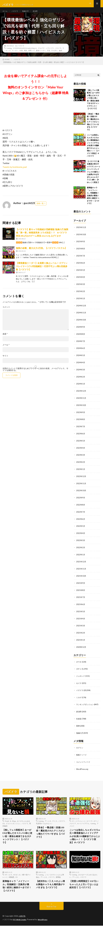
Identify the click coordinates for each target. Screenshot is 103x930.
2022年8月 (80, 505)
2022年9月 (80, 498)
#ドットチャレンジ (78, 818)
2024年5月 (80, 358)
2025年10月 (81, 239)
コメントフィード (83, 759)
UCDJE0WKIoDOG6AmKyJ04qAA (25, 53)
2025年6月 (80, 267)
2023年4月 (80, 449)
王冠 (48, 55)
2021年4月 (80, 617)
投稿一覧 (40, 208)
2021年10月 (81, 575)
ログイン (80, 745)
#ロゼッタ (17, 877)
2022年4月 (80, 533)
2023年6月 (80, 435)
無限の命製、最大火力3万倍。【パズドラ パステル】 (41, 253)
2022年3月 (80, 540)
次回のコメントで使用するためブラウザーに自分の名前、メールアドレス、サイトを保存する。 (35, 374)
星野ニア (31, 55)
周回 (25, 55)
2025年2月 (80, 295)
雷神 (78, 723)
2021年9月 (80, 582)
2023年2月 (80, 463)
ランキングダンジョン (85, 702)
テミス (54, 818)
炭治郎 (38, 13)
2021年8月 (80, 589)
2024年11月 (81, 316)
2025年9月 (80, 246)
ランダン (15, 55)
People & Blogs (10, 818)
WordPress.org (82, 766)
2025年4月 (80, 281)
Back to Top (52, 911)
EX (16, 880)
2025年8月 (80, 253)
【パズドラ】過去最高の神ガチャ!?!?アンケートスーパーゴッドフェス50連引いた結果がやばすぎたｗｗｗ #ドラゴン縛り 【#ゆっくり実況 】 (93, 176)
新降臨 (58, 880)
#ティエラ (8, 877)
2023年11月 (81, 400)
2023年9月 (80, 414)
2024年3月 (80, 372)
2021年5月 (80, 610)
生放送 (79, 716)
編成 (60, 55)
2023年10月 (81, 407)
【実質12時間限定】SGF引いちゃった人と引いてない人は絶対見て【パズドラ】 (84, 888)
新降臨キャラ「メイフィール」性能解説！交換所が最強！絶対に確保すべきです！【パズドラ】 (93, 200)
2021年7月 (80, 596)
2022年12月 (81, 477)
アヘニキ (48, 818)
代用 (21, 55)
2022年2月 (80, 547)
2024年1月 (80, 386)
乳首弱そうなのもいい (44, 820)
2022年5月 (80, 526)
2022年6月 (80, 519)
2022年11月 (81, 484)
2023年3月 (80, 456)
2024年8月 (80, 337)
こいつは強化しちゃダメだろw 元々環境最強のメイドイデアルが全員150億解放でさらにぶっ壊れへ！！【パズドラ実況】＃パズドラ (93, 150)
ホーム (5, 13)
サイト (5, 361)
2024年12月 (81, 309)
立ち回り (54, 55)
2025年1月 (80, 302)
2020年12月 (81, 645)
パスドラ (58, 53)
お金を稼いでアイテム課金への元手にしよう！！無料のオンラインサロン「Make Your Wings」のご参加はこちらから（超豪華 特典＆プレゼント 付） (36, 92)
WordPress (44, 924)
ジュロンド (81, 674)
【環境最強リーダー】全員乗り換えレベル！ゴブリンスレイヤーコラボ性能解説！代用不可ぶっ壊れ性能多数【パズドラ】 (41, 271)
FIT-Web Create (20, 924)
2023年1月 (80, 470)
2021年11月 (81, 568)
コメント (6, 312)
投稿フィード (81, 752)
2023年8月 (80, 421)
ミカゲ (79, 695)
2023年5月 (80, 442)
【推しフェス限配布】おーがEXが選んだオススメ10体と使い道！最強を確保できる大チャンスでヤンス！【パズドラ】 (18, 834)
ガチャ (79, 667)
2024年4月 (80, 365)
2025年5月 (80, 274)
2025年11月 (81, 232)
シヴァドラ (50, 53)
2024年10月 (81, 323)
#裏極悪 (11, 880)
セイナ (79, 681)
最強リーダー (41, 55)
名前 (5, 339)
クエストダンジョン (13, 820)
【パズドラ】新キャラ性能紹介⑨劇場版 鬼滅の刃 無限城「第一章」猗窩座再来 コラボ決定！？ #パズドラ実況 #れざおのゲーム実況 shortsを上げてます (42, 237)
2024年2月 (80, 379)
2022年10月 (81, 491)
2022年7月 (80, 512)
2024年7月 (80, 344)
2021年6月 (80, 603)
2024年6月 (80, 351)
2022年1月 (80, 554)
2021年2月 (80, 631)
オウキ (79, 660)
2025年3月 (80, 288)
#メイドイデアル (83, 820)
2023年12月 (81, 393)
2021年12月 (81, 561)
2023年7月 (80, 428)
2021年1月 (80, 638)
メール (6, 350)
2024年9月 (80, 330)
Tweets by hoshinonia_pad (15, 171)
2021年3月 (80, 624)
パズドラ (16, 13)
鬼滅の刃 (28, 13)
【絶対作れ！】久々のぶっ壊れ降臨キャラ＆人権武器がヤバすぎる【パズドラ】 (51, 888)
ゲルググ (41, 53)
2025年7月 (80, 260)
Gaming (9, 53)
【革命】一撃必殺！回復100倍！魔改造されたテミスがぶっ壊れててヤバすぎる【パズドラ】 (93, 127)
